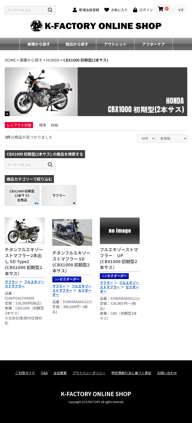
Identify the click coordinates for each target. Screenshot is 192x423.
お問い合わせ (167, 373)
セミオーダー (66, 279)
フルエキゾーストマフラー (24, 283)
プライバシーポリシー (89, 373)
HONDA (52, 60)
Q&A (44, 373)
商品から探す (77, 44)
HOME (10, 60)
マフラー (59, 195)
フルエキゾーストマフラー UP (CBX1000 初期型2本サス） (119, 258)
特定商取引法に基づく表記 (131, 373)
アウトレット (115, 44)
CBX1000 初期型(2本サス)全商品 (22, 195)
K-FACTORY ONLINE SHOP (96, 393)
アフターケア (153, 44)
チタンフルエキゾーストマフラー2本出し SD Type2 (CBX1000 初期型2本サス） (24, 261)
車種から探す (38, 44)
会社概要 (60, 373)
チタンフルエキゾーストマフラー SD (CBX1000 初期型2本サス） (71, 262)
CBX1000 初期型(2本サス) (85, 60)
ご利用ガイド (25, 373)
